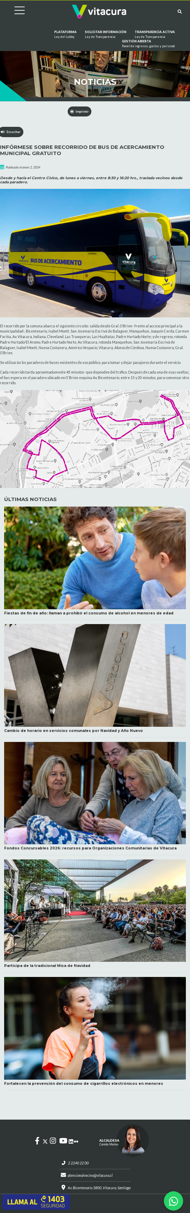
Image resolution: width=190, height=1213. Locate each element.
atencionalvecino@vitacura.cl (90, 1175)
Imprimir (79, 111)
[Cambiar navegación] (14, 11)
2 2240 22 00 (78, 1163)
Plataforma (65, 34)
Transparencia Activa (155, 34)
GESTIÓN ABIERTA (148, 43)
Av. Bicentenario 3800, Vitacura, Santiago (99, 1188)
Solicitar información (105, 34)
